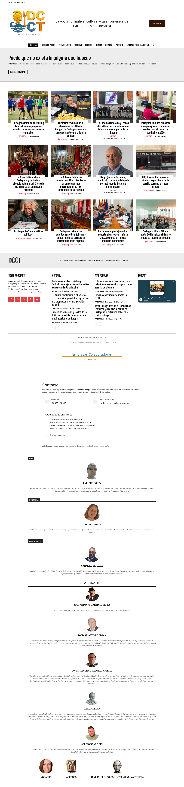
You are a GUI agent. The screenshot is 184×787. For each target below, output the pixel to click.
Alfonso (71, 777)
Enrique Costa (92, 483)
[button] (153, 45)
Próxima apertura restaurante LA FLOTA (111, 297)
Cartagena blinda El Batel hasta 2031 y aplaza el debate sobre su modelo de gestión (156, 234)
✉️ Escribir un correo (56, 435)
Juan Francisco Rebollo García (113, 138)
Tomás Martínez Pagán (92, 635)
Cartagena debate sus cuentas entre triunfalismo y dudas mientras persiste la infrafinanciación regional (71, 236)
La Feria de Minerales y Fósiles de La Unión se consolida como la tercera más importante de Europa (113, 127)
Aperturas (149, 190)
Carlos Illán (37, 238)
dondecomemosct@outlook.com (114, 403)
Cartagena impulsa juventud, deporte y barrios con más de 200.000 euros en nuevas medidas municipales (113, 236)
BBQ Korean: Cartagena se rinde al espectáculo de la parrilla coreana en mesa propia (155, 182)
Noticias (113, 136)
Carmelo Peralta (160, 136)
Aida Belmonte (33, 136)
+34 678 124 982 (58, 403)
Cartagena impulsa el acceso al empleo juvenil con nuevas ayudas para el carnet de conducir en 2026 (156, 127)
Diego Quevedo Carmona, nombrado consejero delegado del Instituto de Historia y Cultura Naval (113, 182)
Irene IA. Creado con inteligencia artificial (117, 777)
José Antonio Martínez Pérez (92, 605)
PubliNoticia (63, 139)
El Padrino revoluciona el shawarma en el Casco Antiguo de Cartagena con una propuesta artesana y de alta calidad (70, 129)
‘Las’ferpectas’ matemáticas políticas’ (28, 233)
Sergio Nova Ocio (76, 139)
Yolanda (46, 777)
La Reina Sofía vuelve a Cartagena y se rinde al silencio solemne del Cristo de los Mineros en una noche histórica (28, 184)
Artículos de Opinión (23, 238)
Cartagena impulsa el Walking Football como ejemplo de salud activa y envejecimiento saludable (28, 127)
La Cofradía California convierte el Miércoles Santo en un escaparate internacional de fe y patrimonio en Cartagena (71, 184)
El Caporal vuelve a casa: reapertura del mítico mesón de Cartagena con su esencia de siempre (113, 284)
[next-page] (56, 327)
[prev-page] (53, 327)
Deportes (22, 136)
